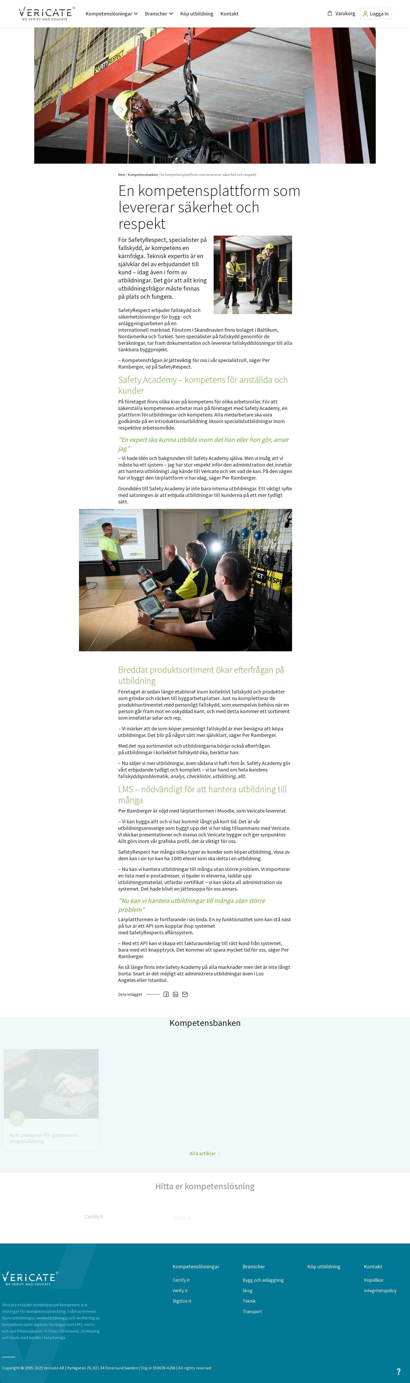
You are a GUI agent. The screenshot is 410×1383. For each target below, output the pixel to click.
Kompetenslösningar (109, 13)
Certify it (181, 1280)
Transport (252, 1311)
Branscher (156, 13)
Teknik (249, 1301)
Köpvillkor (374, 1280)
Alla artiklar (202, 1166)
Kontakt (229, 13)
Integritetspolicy (380, 1290)
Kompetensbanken (143, 174)
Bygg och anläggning (263, 1280)
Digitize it (182, 1301)
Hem (121, 174)
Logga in (376, 13)
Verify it (180, 1290)
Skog (248, 1290)
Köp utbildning (196, 13)
